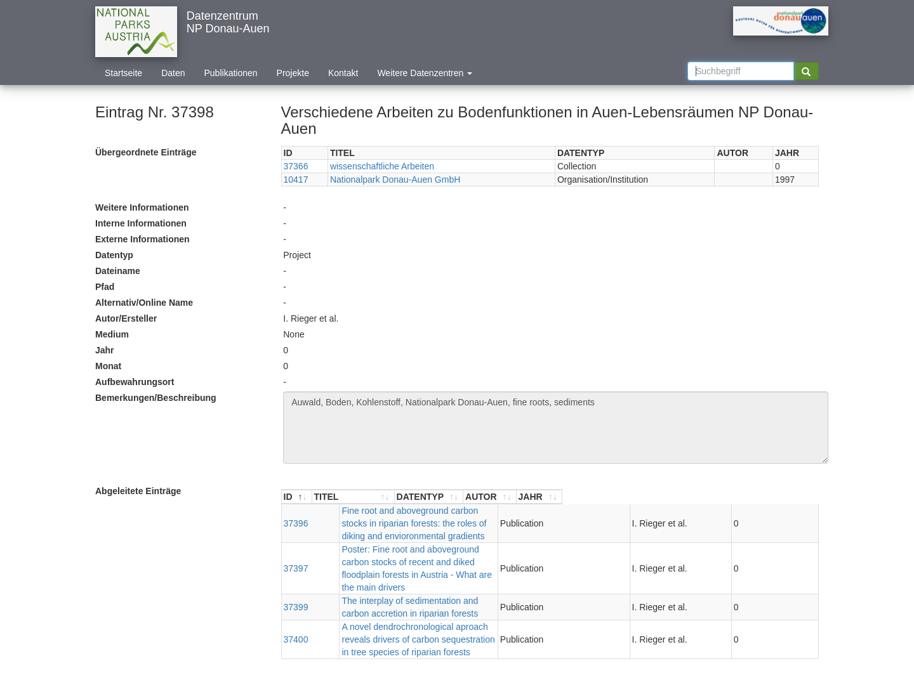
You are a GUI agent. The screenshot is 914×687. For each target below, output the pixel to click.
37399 (296, 569)
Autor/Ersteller (126, 318)
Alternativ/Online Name (144, 303)
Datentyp (114, 255)
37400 (296, 595)
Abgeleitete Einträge (138, 491)
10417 (296, 179)
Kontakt (343, 73)
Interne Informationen (141, 223)
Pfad (104, 287)
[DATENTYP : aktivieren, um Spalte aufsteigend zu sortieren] (681, 497)
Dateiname (117, 271)
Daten (173, 73)
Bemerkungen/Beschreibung (155, 398)
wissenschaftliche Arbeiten (382, 166)
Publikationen (231, 73)
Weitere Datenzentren (424, 73)
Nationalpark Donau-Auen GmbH (395, 179)
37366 (296, 166)
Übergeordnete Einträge (145, 152)
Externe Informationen (142, 239)
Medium (112, 334)
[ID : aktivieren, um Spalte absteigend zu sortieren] (297, 497)
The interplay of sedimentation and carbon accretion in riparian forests (451, 569)
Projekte (293, 73)
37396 (296, 517)
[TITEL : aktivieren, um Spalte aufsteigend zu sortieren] (479, 497)
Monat (108, 366)
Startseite (123, 73)
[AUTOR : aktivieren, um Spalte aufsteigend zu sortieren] (744, 497)
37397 (296, 543)
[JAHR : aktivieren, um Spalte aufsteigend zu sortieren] (795, 497)
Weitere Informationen (142, 207)
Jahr (104, 350)
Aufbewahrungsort (134, 382)
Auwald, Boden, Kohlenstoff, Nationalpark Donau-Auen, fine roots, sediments (555, 427)
